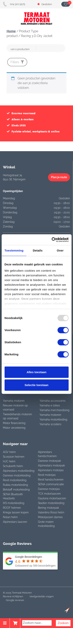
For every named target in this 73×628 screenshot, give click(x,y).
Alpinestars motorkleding (18, 470)
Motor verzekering (14, 427)
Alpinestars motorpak (51, 465)
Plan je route (59, 177)
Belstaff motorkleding (16, 489)
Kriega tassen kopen (16, 512)
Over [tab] (60, 250)
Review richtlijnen (13, 596)
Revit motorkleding (14, 480)
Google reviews (15, 600)
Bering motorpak (48, 507)
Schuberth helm (13, 466)
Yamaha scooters (50, 424)
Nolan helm (10, 517)
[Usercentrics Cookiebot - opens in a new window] (52, 239)
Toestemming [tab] (14, 250)
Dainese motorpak (49, 460)
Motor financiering (14, 423)
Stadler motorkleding (51, 503)
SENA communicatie (51, 484)
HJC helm (9, 461)
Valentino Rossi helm (51, 512)
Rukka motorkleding (15, 484)
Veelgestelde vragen (41, 596)
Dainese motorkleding (17, 475)
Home (11, 31)
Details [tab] (37, 250)
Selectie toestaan (36, 385)
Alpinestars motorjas (51, 470)
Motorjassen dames (50, 517)
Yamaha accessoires (53, 400)
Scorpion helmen (13, 456)
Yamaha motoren (14, 400)
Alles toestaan (37, 372)
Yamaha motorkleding (53, 419)
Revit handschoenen (50, 479)
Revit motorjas (47, 474)
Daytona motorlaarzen (52, 498)
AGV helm (9, 452)
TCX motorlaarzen (49, 493)
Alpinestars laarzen (15, 521)
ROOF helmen (12, 507)
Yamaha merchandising (54, 410)
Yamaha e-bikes (50, 405)
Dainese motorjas (49, 489)
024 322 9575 (14, 4)
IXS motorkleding (13, 503)
